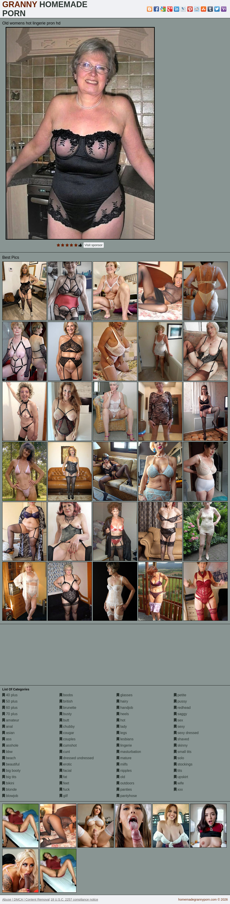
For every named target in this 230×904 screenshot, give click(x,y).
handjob (125, 708)
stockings (183, 764)
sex (178, 720)
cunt (65, 752)
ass (6, 739)
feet (64, 783)
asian (8, 733)
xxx (178, 789)
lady (122, 726)
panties (124, 789)
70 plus (10, 714)
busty (66, 714)
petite (180, 695)
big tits (9, 777)
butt (64, 720)
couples (68, 739)
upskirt (181, 777)
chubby (67, 726)
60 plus (10, 708)
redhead (182, 708)
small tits (183, 752)
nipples (124, 770)
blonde (9, 789)
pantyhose (127, 796)
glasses (125, 695)
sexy (179, 726)
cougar (67, 733)
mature (124, 758)
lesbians (125, 739)
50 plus (10, 701)
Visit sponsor (94, 245)
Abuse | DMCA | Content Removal (26, 899)
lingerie (124, 745)
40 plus (10, 695)
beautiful (11, 764)
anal (7, 726)
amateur (10, 720)
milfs (122, 764)
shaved (181, 739)
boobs (66, 695)
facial (66, 770)
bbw (7, 752)
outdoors (125, 783)
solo (179, 758)
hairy (122, 701)
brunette (68, 708)
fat (63, 777)
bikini (8, 783)
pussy (180, 701)
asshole (10, 745)
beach (9, 758)
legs (122, 733)
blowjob (10, 796)
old (121, 777)
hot (121, 720)
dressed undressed (77, 758)
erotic (66, 764)
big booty (11, 770)
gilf (64, 796)
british (66, 701)
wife (179, 783)
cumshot (68, 745)
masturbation (129, 752)
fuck (65, 789)
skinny (181, 745)
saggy (180, 714)
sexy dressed (186, 733)
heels (123, 714)
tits (178, 770)
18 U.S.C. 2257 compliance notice (74, 899)
